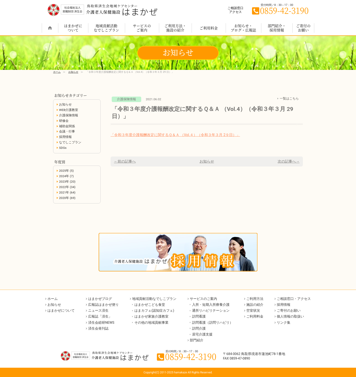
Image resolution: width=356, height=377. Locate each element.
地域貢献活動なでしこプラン (106, 27)
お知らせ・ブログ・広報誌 (243, 27)
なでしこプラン (70, 142)
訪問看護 (199, 316)
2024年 (64, 176)
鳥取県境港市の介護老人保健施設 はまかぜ (102, 10)
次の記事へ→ (288, 163)
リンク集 (283, 323)
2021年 (64, 192)
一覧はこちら (289, 100)
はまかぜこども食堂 (149, 305)
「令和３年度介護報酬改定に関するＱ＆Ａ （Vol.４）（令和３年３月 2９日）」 (175, 137)
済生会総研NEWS (101, 323)
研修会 (64, 120)
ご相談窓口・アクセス (294, 299)
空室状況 (253, 310)
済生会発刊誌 (98, 328)
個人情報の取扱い (290, 316)
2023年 (64, 181)
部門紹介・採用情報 (277, 27)
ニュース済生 (98, 310)
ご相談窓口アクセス (235, 10)
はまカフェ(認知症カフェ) (154, 310)
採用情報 (65, 137)
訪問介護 (199, 328)
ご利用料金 (209, 27)
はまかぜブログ (100, 299)
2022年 (64, 187)
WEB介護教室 (68, 110)
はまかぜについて (73, 27)
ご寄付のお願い (303, 27)
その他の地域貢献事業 (151, 323)
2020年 (64, 198)
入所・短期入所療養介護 (211, 305)
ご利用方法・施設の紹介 (175, 27)
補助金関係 (67, 126)
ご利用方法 (254, 299)
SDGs (63, 147)
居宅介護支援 (202, 334)
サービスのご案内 (142, 27)
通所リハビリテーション (211, 310)
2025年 (64, 170)
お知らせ (73, 71)
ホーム (49, 27)
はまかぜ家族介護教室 (151, 316)
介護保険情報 (68, 115)
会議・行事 (67, 131)
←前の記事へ (125, 163)
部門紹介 (196, 340)
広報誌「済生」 (100, 316)
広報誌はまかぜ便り (103, 305)
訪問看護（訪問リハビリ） (212, 323)
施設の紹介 (254, 305)
